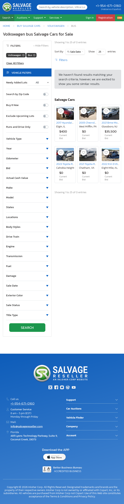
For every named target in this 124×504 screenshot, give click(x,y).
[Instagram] (62, 388)
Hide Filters (40, 46)
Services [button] (54, 18)
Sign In (90, 18)
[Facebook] (56, 388)
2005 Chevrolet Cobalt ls (93, 123)
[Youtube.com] (74, 388)
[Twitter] (50, 388)
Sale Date (75, 52)
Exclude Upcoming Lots (20, 116)
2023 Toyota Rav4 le (67, 164)
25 (100, 52)
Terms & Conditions (61, 496)
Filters (61, 60)
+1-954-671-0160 (108, 5)
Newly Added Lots (16, 82)
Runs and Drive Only (18, 127)
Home (6, 26)
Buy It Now (12, 105)
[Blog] (68, 388)
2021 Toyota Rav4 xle (91, 164)
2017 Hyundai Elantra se (70, 123)
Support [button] (38, 18)
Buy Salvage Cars (28, 26)
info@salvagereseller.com (27, 426)
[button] (7, 17)
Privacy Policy (86, 496)
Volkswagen (55, 26)
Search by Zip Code (17, 94)
